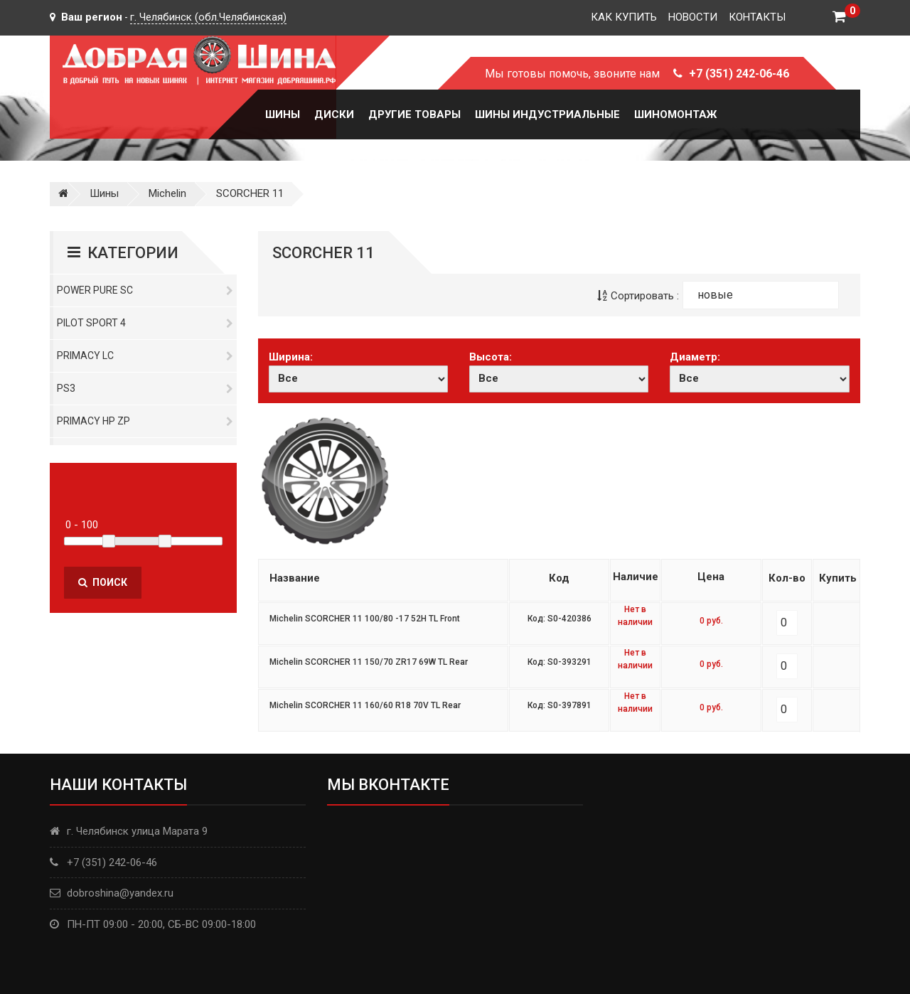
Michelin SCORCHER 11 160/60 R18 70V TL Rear (365, 705)
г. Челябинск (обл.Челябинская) (208, 17)
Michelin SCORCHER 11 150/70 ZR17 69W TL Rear (368, 662)
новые (715, 294)
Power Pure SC (145, 290)
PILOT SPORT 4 (145, 322)
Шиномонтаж (675, 114)
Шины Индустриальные (547, 114)
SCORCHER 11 (250, 193)
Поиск (102, 582)
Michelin (167, 193)
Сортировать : (638, 295)
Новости (692, 17)
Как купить (624, 17)
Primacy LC (145, 355)
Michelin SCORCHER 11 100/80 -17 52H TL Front (364, 619)
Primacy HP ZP (145, 421)
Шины (282, 114)
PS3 (145, 388)
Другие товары (414, 114)
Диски (334, 114)
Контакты (757, 17)
